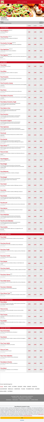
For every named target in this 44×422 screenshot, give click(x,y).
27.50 (41, 44)
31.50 (41, 57)
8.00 (29, 32)
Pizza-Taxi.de (21, 397)
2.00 (41, 282)
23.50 (41, 85)
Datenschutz (15, 399)
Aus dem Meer (3, 389)
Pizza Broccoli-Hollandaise (6, 221)
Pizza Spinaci (3, 368)
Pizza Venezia (3, 196)
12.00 (35, 66)
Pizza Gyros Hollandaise (6, 287)
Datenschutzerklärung (28, 415)
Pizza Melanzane (4, 171)
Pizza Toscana (3, 314)
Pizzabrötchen (30, 389)
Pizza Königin (3, 164)
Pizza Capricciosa (4, 127)
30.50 (41, 91)
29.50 (41, 116)
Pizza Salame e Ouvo (5, 108)
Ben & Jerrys (3, 391)
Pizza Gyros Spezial (5, 268)
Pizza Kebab (3, 237)
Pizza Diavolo (3, 337)
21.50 (41, 66)
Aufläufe (20, 386)
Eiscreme (37, 389)
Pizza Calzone (3, 145)
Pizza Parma (3, 90)
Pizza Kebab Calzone (5, 280)
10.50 (29, 116)
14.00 (35, 38)
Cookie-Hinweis (34, 399)
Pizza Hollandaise (4, 214)
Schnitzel (34, 386)
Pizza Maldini (3, 321)
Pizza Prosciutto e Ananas (6, 83)
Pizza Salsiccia (3, 208)
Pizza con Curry (4, 309)
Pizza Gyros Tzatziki (5, 256)
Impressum (8, 399)
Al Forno (14, 386)
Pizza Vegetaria (4, 55)
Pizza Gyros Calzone (5, 274)
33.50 (41, 166)
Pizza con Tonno (4, 349)
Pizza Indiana (3, 302)
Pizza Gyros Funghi (4, 249)
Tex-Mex (23, 389)
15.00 (35, 116)
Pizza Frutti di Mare (5, 330)
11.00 (35, 32)
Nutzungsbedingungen (25, 399)
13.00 (35, 72)
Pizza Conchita (3, 227)
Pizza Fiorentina (4, 37)
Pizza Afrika (3, 190)
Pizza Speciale (3, 139)
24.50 (41, 38)
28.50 (41, 110)
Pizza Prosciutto (4, 77)
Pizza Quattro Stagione (6, 120)
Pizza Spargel (3, 177)
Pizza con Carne (4, 152)
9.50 (29, 38)
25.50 (41, 50)
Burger (29, 386)
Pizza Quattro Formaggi (6, 43)
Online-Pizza (28, 397)
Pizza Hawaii (3, 184)
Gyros (24, 386)
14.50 (35, 110)
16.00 (35, 91)
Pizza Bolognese (4, 158)
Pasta (9, 386)
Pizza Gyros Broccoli (5, 243)
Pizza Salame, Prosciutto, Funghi (8, 102)
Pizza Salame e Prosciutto (6, 95)
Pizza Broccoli (3, 202)
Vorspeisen (17, 389)
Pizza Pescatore (4, 114)
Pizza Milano (3, 71)
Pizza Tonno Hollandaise (6, 355)
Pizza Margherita (4, 30)
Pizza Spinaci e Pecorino (6, 362)
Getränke (10, 391)
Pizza (1, 386)
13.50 (35, 97)
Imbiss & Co (10, 389)
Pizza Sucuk (3, 133)
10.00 (29, 44)
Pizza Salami (3, 65)
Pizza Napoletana (4, 49)
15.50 (35, 166)
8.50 (29, 66)
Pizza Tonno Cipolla (5, 343)
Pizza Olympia (3, 261)
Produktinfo (2, 33)
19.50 (41, 32)
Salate (5, 386)
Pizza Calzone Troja (5, 293)
